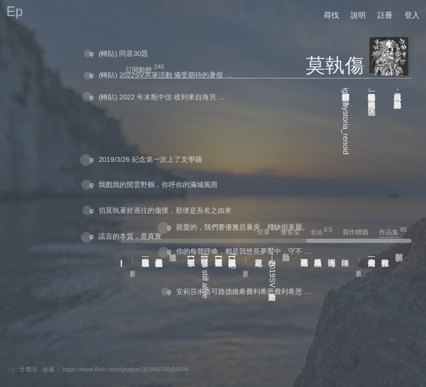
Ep (14, 11)
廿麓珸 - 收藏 (36, 369)
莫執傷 (335, 65)
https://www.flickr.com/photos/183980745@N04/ (125, 369)
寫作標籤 (360, 232)
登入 (412, 15)
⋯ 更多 (358, 261)
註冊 (385, 15)
